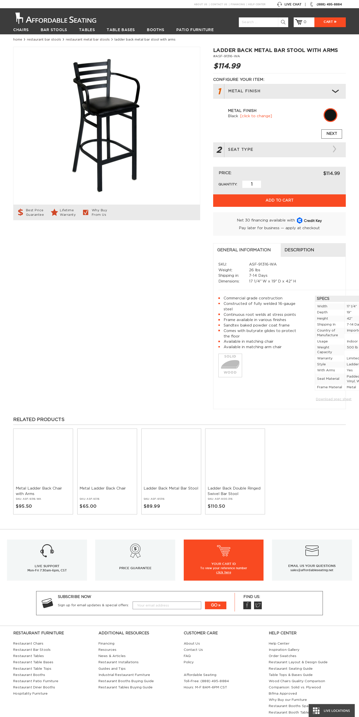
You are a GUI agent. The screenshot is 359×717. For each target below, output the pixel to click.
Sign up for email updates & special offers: (93, 590)
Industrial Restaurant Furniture (124, 659)
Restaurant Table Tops (32, 653)
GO (214, 590)
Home (17, 39)
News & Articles (112, 640)
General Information (44, 235)
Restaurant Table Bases (33, 647)
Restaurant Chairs (28, 628)
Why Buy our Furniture (288, 684)
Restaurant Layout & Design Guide (298, 647)
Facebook (247, 590)
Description (127, 235)
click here (223, 556)
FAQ (187, 640)
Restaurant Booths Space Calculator (300, 690)
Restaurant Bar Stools (44, 39)
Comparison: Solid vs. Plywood (295, 672)
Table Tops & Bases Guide (291, 659)
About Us (200, 4)
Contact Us (219, 4)
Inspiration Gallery (284, 634)
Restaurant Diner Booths (34, 672)
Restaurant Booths (29, 659)
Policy (189, 647)
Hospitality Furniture (30, 678)
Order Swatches (282, 640)
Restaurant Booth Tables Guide (295, 697)
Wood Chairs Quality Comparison (297, 665)
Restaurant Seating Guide (291, 653)
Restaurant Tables (28, 640)
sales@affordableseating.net (311, 554)
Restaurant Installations (118, 647)
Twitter (258, 590)
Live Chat (289, 4)
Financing (238, 4)
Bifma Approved (283, 678)
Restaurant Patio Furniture (35, 665)
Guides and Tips (112, 653)
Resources (107, 634)
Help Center (257, 4)
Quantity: (227, 184)
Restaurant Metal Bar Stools (88, 39)
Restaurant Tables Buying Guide (125, 672)
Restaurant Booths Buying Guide (126, 665)
